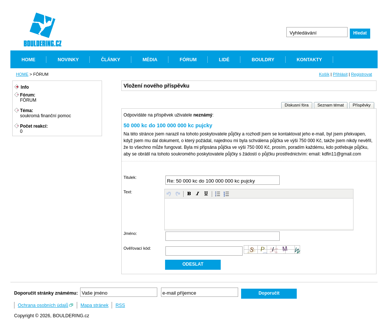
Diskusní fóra (297, 105)
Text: (128, 192)
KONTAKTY (309, 59)
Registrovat (361, 74)
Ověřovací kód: (137, 248)
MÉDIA (149, 59)
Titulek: (130, 177)
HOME (28, 59)
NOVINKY (68, 59)
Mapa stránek (94, 305)
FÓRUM (188, 59)
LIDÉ (224, 59)
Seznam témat (331, 105)
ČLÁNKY (110, 59)
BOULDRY (262, 59)
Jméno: (130, 233)
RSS (120, 305)
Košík (324, 74)
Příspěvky (362, 105)
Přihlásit (340, 74)
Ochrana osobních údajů (43, 305)
